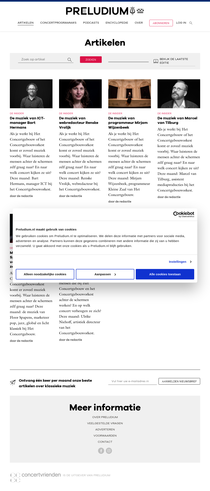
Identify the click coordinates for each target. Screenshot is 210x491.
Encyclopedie (117, 22)
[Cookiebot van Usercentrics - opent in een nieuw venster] (176, 214)
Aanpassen (105, 274)
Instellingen (177, 261)
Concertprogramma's (58, 22)
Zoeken (91, 59)
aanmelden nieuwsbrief (179, 381)
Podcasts (91, 22)
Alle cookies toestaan (165, 274)
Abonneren (161, 23)
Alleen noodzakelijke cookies (45, 274)
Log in (181, 22)
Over (139, 22)
